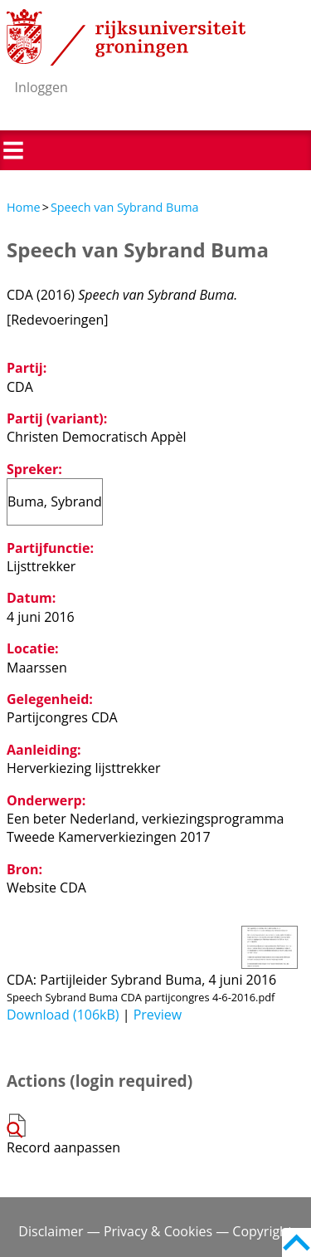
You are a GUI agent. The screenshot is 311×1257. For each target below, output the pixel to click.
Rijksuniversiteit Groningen (126, 37)
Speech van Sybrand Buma (125, 207)
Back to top (296, 1242)
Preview (158, 1014)
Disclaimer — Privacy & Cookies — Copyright (155, 1231)
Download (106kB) (63, 1014)
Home (24, 207)
